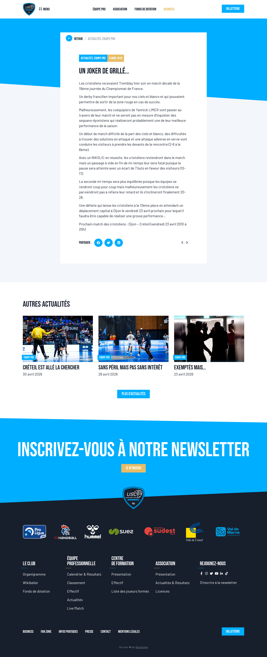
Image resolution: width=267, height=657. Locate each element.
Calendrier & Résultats (84, 574)
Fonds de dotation (145, 9)
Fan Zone (46, 631)
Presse (89, 631)
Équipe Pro (99, 9)
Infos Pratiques (68, 631)
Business (169, 9)
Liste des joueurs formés (130, 591)
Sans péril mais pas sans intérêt (130, 367)
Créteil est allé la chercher (51, 367)
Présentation (121, 574)
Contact (106, 631)
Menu (46, 9)
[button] (98, 243)
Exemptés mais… (190, 367)
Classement (76, 583)
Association (120, 9)
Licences (162, 591)
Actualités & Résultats (172, 583)
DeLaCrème (142, 647)
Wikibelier (30, 583)
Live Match (75, 608)
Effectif (73, 591)
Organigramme (34, 574)
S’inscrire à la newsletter (218, 582)
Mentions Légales (129, 631)
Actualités (75, 600)
